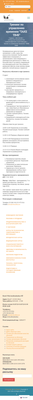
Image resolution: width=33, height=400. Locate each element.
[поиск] (17, 6)
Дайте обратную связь (13, 332)
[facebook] (16, 394)
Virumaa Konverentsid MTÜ (15, 348)
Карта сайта (10, 330)
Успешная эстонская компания (16, 346)
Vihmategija (8, 389)
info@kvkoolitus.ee (14, 204)
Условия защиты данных (14, 345)
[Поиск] (6, 6)
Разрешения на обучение (14, 337)
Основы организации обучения (16, 339)
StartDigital (17, 389)
